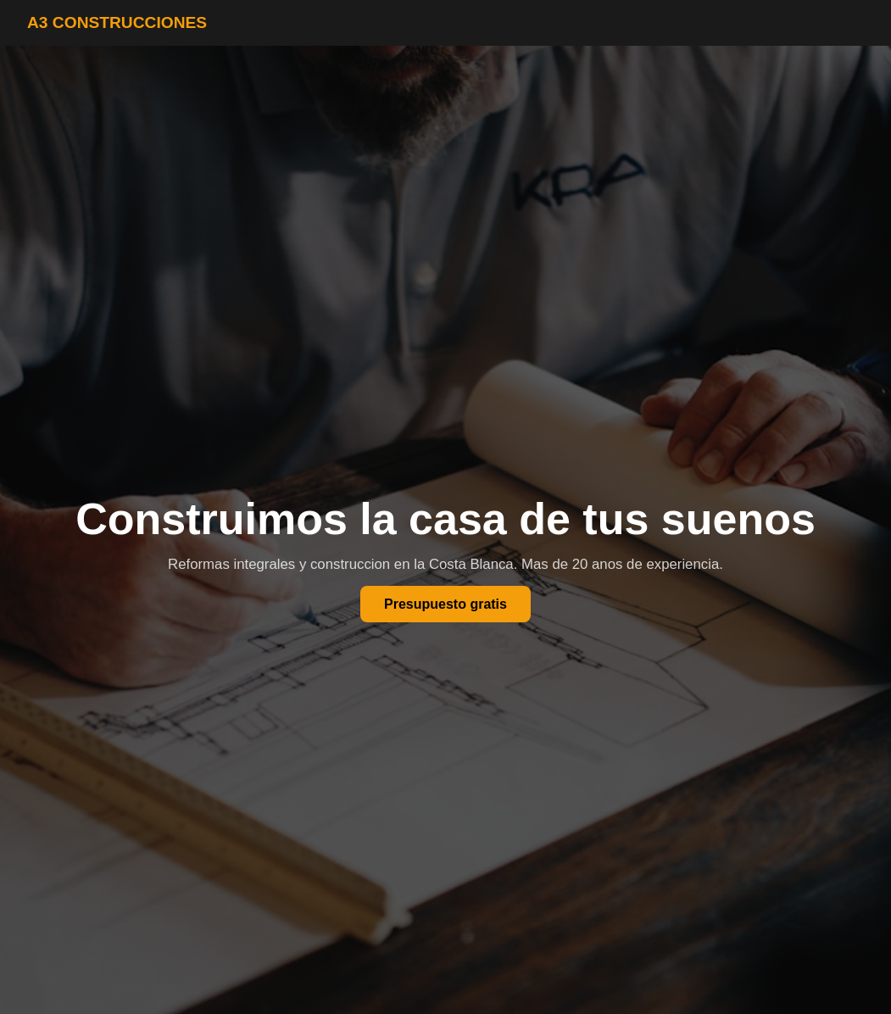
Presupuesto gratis (445, 604)
